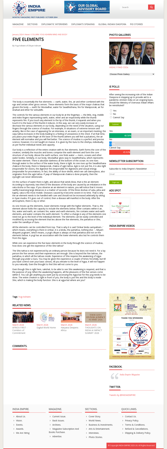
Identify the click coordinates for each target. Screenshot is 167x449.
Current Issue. (57, 416)
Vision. (17, 420)
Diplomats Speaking (83, 24)
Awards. (18, 428)
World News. (93, 420)
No (114, 113)
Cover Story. (93, 416)
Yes (114, 110)
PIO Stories (136, 24)
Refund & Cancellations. (134, 428)
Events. (17, 424)
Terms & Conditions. (133, 424)
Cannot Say (118, 117)
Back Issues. (56, 420)
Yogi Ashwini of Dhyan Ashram (28, 45)
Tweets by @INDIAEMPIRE (122, 395)
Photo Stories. (94, 437)
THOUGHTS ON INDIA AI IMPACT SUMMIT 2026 (93, 330)
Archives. (55, 424)
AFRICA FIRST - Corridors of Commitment (19, 330)
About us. (19, 416)
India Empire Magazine (130, 375)
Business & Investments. (99, 424)
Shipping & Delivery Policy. (136, 432)
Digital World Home (46, 327)
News (27, 34)
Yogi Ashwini (24, 296)
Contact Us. (128, 416)
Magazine (17, 24)
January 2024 (17, 34)
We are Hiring (20, 432)
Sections (32, 24)
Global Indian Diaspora (112, 24)
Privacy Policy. (130, 420)
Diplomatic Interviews (54, 24)
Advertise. (55, 436)
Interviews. (92, 432)
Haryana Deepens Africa (69, 329)
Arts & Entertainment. (97, 428)
